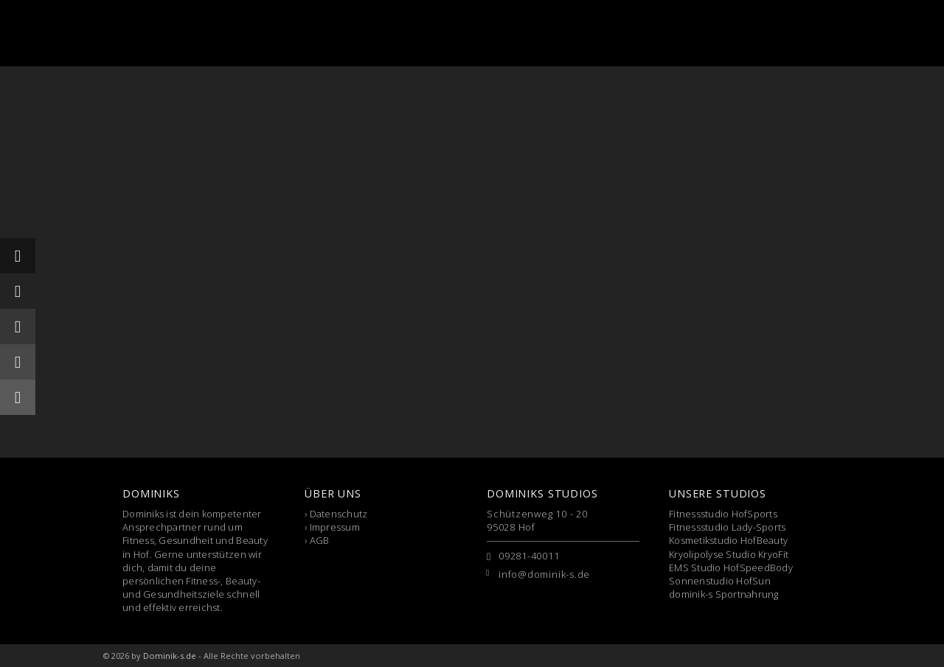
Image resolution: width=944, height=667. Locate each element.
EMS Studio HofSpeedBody (731, 567)
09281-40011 (529, 555)
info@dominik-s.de (544, 574)
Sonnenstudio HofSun (720, 580)
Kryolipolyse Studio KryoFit (728, 554)
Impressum (335, 527)
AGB (320, 540)
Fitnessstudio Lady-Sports (727, 527)
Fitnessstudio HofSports (723, 513)
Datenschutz (339, 513)
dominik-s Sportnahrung (724, 594)
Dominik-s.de (169, 655)
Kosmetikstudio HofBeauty (728, 540)
